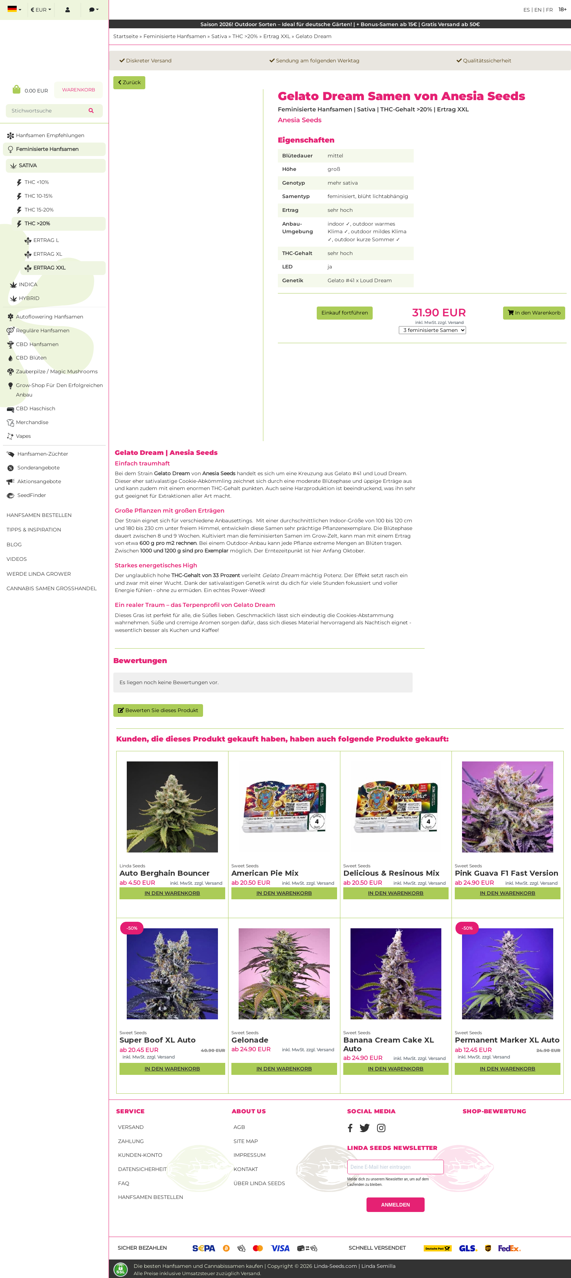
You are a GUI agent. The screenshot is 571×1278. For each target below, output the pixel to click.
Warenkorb (78, 90)
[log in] (67, 10)
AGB (239, 1127)
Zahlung (131, 1141)
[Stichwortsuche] (49, 110)
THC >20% (245, 36)
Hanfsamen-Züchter (36, 454)
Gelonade (249, 1040)
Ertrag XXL (276, 36)
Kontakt (246, 1169)
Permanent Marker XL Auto (507, 1040)
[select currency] (41, 10)
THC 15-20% (34, 210)
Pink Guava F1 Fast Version (506, 873)
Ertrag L (41, 241)
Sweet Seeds (245, 865)
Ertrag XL (42, 254)
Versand (131, 1127)
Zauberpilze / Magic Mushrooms (51, 372)
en (537, 10)
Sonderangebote (32, 468)
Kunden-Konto (140, 1155)
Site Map (246, 1141)
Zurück (129, 82)
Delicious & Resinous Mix (391, 873)
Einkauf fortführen (344, 312)
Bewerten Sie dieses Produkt (158, 710)
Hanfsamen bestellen (150, 1197)
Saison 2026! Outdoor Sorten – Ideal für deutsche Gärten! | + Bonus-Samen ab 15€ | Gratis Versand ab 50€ (340, 24)
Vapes (18, 436)
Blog (14, 544)
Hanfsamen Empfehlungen (44, 136)
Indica (22, 285)
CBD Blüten (25, 358)
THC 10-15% (33, 196)
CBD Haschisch (30, 409)
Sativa (219, 36)
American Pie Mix (265, 873)
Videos (17, 559)
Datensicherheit (142, 1169)
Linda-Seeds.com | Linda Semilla (355, 1266)
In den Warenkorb (534, 312)
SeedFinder (25, 496)
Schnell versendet (377, 1248)
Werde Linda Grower (39, 574)
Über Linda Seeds (259, 1183)
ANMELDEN (395, 1205)
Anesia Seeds (299, 120)
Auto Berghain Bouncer (165, 873)
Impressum (250, 1155)
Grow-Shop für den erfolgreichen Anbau (54, 389)
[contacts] (94, 10)
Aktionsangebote (33, 482)
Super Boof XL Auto (158, 1040)
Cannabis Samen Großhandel (52, 588)
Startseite (125, 36)
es (526, 10)
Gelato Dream (314, 36)
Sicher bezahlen (142, 1248)
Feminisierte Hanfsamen (174, 36)
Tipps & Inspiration (34, 529)
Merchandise (26, 423)
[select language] (14, 10)
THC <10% (31, 183)
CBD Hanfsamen (31, 345)
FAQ (123, 1183)
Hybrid (24, 299)
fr (548, 10)
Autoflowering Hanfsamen (44, 317)
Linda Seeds (132, 865)
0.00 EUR (30, 89)
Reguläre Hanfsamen (37, 331)
